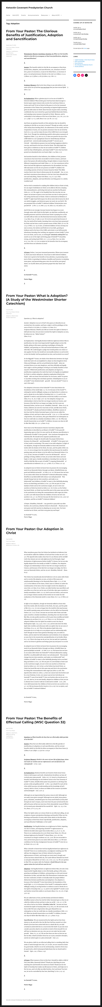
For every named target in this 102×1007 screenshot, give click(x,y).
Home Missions (79, 63)
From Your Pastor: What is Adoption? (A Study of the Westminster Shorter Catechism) (37, 299)
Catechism (14, 732)
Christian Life (15, 545)
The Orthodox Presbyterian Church (84, 65)
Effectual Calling (10, 734)
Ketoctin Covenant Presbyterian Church (29, 7)
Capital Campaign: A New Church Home (85, 60)
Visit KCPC (15, 15)
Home (8, 15)
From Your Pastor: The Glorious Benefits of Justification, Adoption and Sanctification (34, 35)
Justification (14, 51)
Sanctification (9, 53)
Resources (44, 15)
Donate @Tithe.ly (79, 66)
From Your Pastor (10, 47)
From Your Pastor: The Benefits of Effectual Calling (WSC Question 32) (35, 720)
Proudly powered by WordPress (34, 1000)
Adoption (8, 51)
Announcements (33, 15)
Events (23, 15)
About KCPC (56, 15)
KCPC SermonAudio (80, 61)
